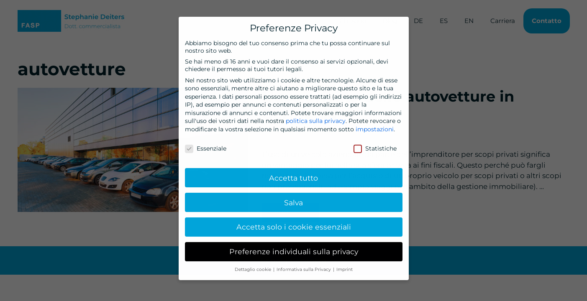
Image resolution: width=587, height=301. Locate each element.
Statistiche (375, 144)
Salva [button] (293, 198)
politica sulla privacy (316, 116)
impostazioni (375, 125)
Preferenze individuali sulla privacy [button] (293, 247)
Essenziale (205, 144)
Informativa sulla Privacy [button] (304, 265)
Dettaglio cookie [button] (253, 265)
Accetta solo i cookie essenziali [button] (293, 222)
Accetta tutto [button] (293, 173)
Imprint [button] (344, 265)
